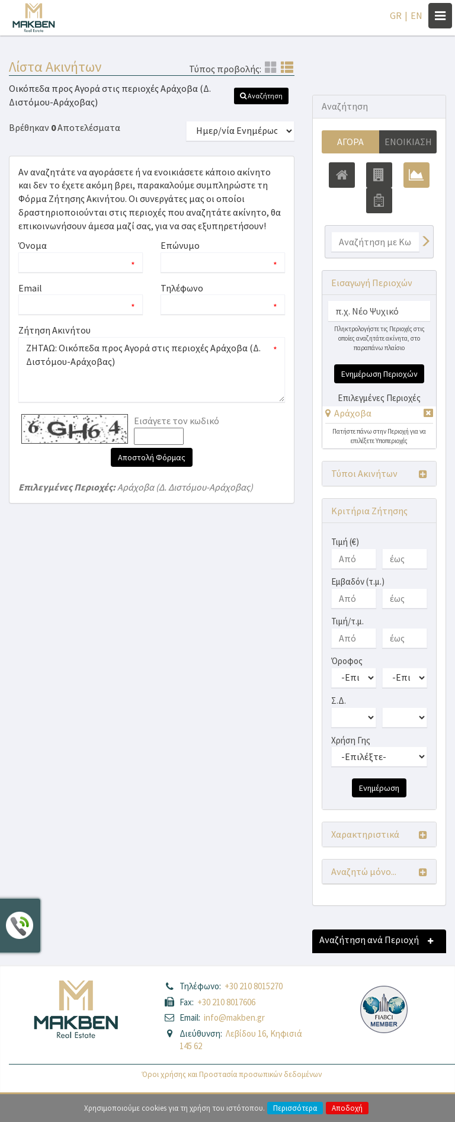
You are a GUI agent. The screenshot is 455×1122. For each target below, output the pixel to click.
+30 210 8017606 (226, 1002)
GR (396, 15)
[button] (261, 96)
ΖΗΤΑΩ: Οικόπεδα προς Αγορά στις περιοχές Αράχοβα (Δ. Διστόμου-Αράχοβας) (151, 369)
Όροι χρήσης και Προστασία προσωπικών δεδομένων (232, 1074)
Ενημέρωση (379, 788)
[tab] (379, 415)
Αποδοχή (347, 1108)
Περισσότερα (295, 1108)
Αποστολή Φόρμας (151, 457)
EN (416, 15)
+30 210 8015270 (254, 986)
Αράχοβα (352, 413)
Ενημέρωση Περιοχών (379, 373)
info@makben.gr (234, 1017)
